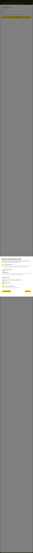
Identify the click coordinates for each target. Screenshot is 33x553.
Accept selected (6, 291)
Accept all (27, 291)
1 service (6, 270)
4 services (7, 268)
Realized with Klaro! (28, 294)
